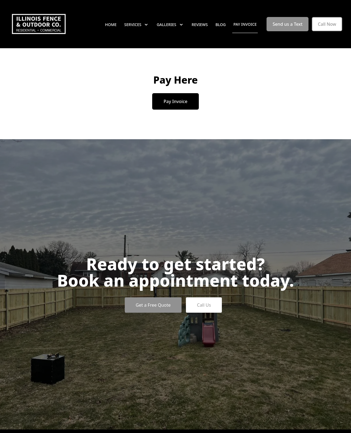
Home (111, 24)
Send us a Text (287, 24)
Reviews (200, 24)
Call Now (327, 24)
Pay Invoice (245, 24)
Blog (221, 24)
